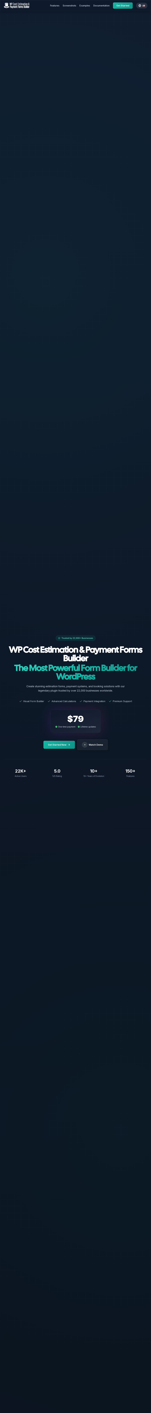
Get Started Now (59, 744)
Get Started (122, 5)
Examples (84, 5)
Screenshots (69, 5)
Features (54, 5)
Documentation (101, 5)
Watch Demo (92, 745)
